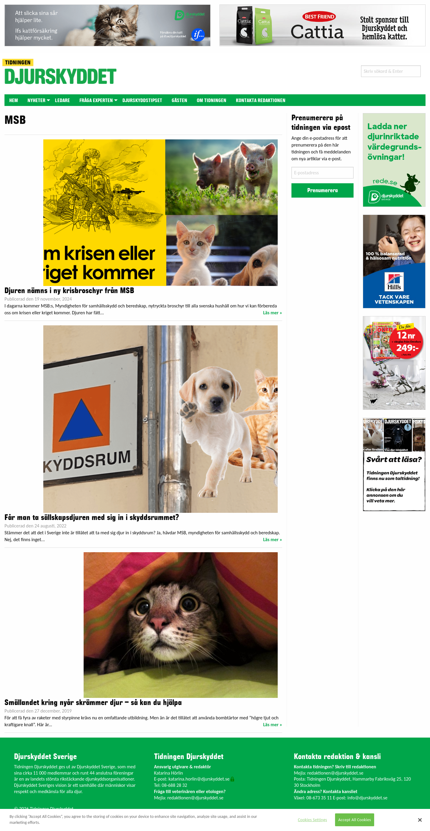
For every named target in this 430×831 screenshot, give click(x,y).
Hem (13, 100)
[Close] (420, 820)
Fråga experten (96, 100)
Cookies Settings (312, 819)
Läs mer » (272, 313)
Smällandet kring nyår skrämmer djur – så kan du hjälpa (93, 702)
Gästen (179, 100)
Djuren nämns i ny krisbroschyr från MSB (69, 290)
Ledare (62, 100)
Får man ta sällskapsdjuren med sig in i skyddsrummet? (91, 517)
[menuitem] (13, 100)
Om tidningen (211, 100)
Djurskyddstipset (142, 100)
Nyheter (36, 100)
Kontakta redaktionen (260, 100)
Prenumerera (322, 190)
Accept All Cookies (354, 819)
